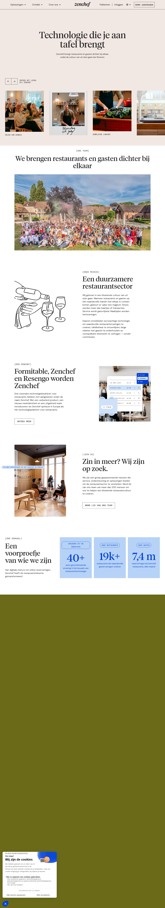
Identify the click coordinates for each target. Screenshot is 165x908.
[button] (18, 4)
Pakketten (105, 4)
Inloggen (118, 4)
